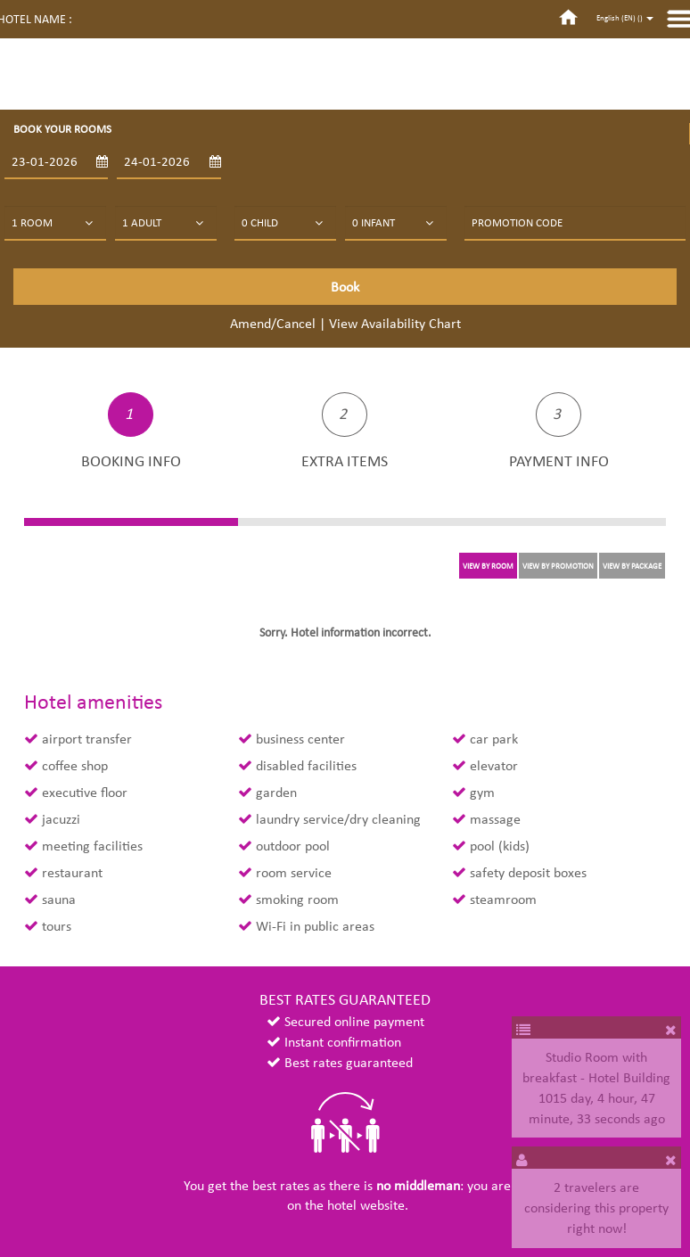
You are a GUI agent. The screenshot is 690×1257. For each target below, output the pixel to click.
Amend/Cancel (273, 323)
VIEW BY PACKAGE (632, 566)
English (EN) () (624, 17)
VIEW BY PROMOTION (558, 566)
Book (345, 286)
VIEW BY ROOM (488, 566)
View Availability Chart (395, 323)
